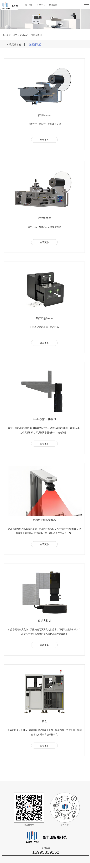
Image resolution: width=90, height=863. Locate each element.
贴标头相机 (44, 632)
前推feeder (44, 115)
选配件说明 (36, 35)
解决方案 (53, 5)
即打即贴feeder (44, 330)
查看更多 (44, 140)
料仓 (44, 733)
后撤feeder (44, 229)
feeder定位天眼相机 (44, 431)
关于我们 (29, 5)
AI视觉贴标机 (14, 44)
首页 (15, 35)
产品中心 (41, 5)
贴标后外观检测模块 (44, 531)
